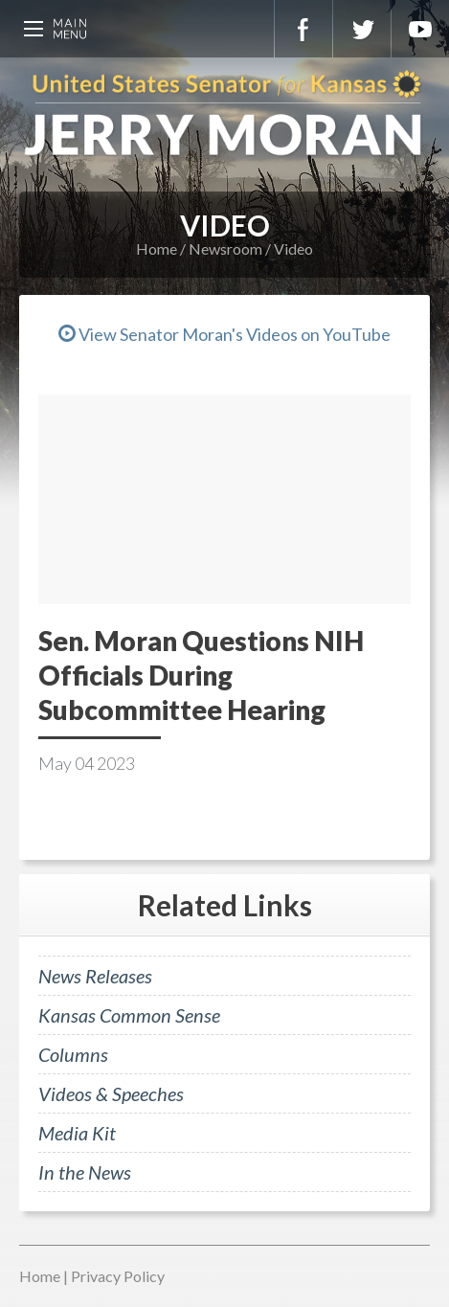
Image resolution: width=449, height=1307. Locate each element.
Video (293, 248)
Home (156, 248)
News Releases (95, 975)
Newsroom (225, 248)
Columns (73, 1054)
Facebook (303, 28)
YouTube (420, 28)
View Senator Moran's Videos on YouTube (224, 334)
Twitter (362, 28)
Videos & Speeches (111, 1093)
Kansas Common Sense (129, 1014)
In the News (84, 1172)
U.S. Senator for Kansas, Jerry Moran (224, 114)
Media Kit (77, 1132)
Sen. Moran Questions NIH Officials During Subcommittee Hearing (201, 675)
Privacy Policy (118, 1276)
